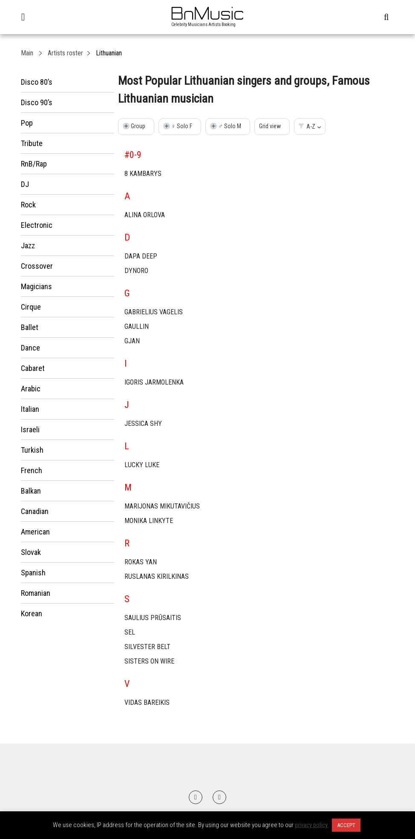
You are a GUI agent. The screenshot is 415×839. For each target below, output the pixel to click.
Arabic (30, 388)
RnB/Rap (34, 163)
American (35, 531)
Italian (30, 409)
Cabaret (33, 368)
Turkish (32, 449)
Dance (30, 347)
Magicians (36, 286)
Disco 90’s (36, 102)
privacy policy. (312, 825)
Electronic (36, 225)
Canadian (35, 511)
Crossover (37, 265)
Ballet (29, 327)
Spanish (33, 572)
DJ (25, 184)
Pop (27, 122)
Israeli (30, 429)
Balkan (31, 490)
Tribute (32, 143)
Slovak (31, 552)
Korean (31, 613)
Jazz (28, 245)
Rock (28, 204)
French (31, 470)
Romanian (35, 593)
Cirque (31, 306)
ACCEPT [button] (346, 825)
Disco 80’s (36, 82)
